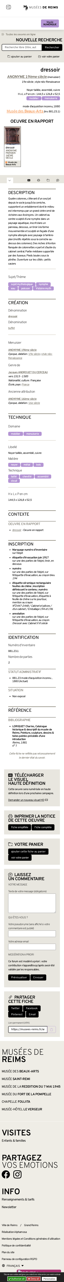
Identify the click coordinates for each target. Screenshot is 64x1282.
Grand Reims (31, 1225)
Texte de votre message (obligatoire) (27, 891)
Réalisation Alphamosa (14, 1232)
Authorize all (17, 1278)
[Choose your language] (13, 1266)
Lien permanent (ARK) (19, 1023)
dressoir (10, 147)
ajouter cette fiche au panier (28, 851)
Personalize (49, 1279)
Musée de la (31, 1087)
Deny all (34, 1278)
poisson (25, 288)
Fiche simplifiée (19, 827)
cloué (14, 481)
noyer (14, 465)
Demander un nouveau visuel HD (26, 800)
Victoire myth (43, 288)
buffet (11, 328)
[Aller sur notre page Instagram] (17, 1174)
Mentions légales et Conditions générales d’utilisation (31, 1239)
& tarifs (18, 1200)
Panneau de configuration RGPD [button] (19, 1259)
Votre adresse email (18, 941)
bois (38, 465)
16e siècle (34, 403)
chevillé (27, 476)
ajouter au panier (20, 56)
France (25, 384)
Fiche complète (43, 827)
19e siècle (34, 354)
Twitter (15, 1008)
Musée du (26, 1094)
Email (32, 1014)
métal (27, 465)
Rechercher (52, 47)
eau (13, 288)
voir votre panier (48, 56)
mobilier (34, 98)
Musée (49, 23)
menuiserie (51, 98)
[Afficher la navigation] (8, 7)
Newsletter (9, 1207)
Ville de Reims (9, 1225)
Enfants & (14, 1141)
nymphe (43, 284)
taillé (14, 476)
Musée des (25, 111)
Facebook (32, 1008)
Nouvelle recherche (39, 40)
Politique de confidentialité (16, 1245)
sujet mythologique (22, 284)
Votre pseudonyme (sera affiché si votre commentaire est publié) (29, 926)
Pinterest (17, 1014)
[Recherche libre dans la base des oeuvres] (22, 47)
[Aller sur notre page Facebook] (6, 1174)
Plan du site (8, 1252)
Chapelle (16, 1102)
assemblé (42, 476)
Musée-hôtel (22, 1109)
